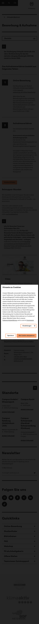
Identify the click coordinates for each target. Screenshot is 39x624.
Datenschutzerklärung (9, 320)
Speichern (10, 335)
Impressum (30, 320)
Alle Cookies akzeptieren (27, 335)
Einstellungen (27, 326)
